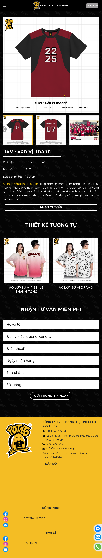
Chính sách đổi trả (52, 457)
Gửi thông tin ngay (51, 396)
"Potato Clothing (34, 518)
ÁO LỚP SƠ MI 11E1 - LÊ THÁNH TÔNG (26, 289)
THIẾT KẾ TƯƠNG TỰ (51, 225)
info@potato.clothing (60, 448)
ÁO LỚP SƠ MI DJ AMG (76, 287)
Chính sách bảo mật (77, 453)
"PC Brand (30, 542)
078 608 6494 (55, 443)
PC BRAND (92, 6)
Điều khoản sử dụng (53, 453)
